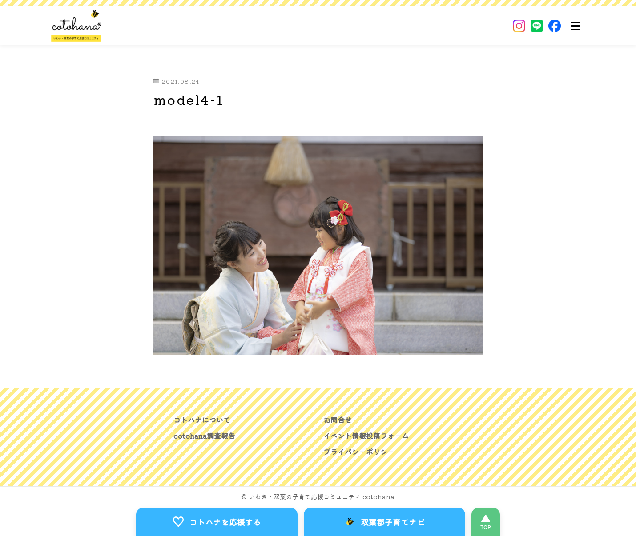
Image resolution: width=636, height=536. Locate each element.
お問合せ (337, 419)
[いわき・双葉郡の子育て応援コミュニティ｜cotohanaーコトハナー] (76, 26)
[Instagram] (519, 26)
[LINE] (537, 26)
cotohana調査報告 (204, 435)
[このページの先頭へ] (485, 522)
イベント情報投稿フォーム (366, 435)
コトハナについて (201, 419)
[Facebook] (554, 26)
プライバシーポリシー (358, 451)
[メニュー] (575, 26)
